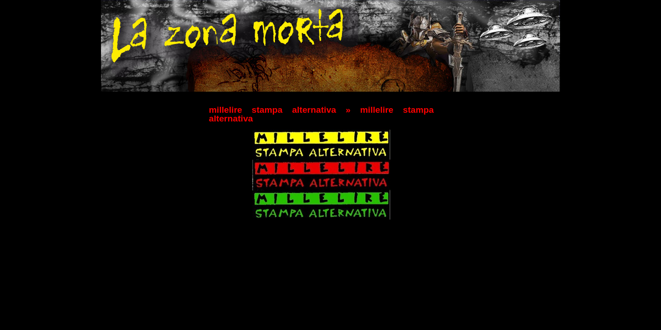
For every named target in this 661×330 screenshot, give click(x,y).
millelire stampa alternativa (272, 110)
